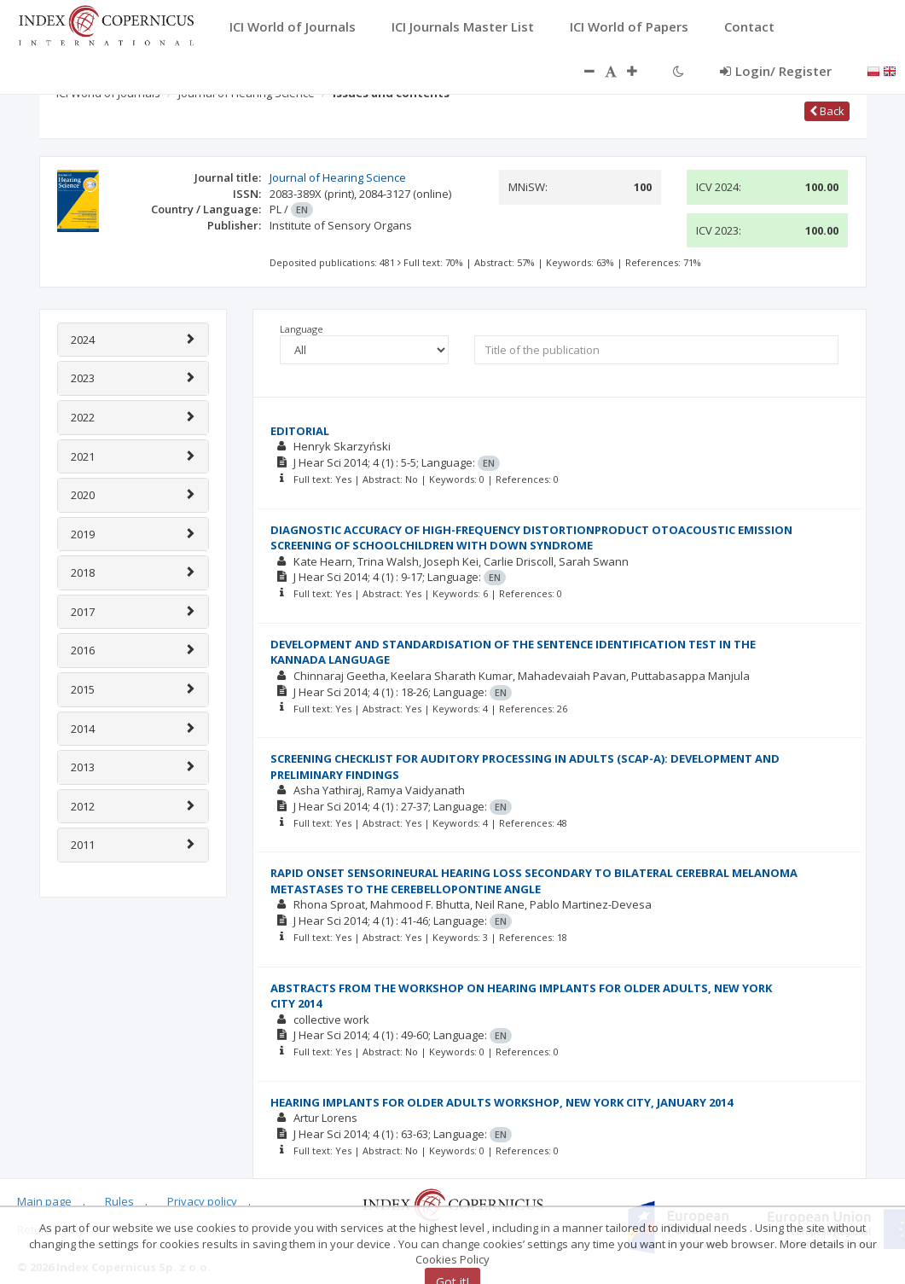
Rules (119, 1201)
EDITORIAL (299, 431)
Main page (44, 1201)
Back (826, 111)
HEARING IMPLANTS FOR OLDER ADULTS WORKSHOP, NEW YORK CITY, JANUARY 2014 (501, 1102)
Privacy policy (202, 1201)
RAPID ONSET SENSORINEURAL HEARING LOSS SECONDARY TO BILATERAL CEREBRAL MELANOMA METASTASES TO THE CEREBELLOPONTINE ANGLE (534, 881)
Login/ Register (776, 70)
